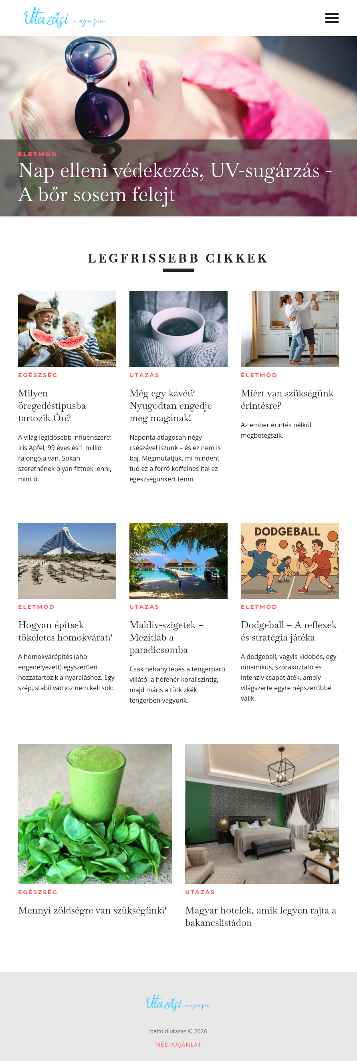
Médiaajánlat (178, 1044)
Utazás (144, 375)
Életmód (38, 154)
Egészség (38, 375)
